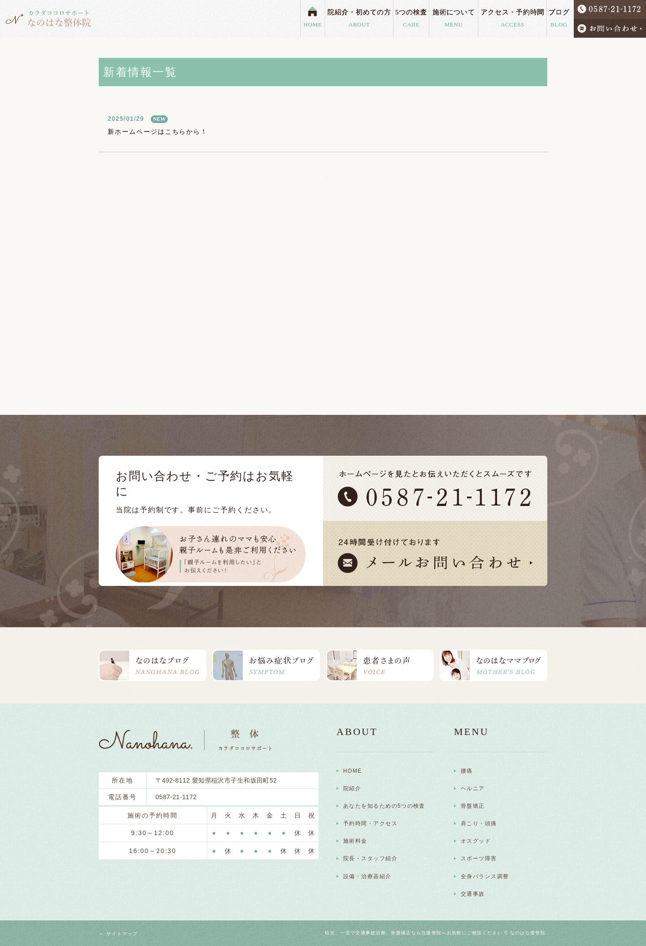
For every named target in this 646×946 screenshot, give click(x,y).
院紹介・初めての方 (359, 19)
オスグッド (476, 841)
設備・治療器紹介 (367, 876)
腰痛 (467, 771)
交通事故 (473, 894)
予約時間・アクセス (370, 823)
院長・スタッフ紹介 (370, 858)
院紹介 (352, 788)
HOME (313, 24)
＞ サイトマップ (118, 933)
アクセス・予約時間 (512, 19)
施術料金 (355, 841)
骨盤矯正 (473, 806)
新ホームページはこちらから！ (158, 131)
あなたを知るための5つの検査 (384, 806)
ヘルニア (473, 788)
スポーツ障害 (479, 858)
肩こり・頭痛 (479, 823)
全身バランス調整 (485, 876)
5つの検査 (410, 19)
